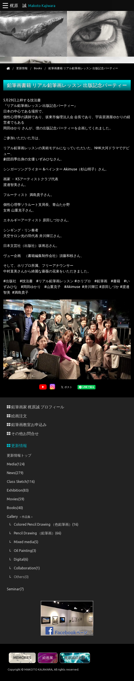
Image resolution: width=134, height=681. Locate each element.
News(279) (15, 473)
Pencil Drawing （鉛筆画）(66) (37, 533)
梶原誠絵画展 (74, 658)
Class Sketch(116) (21, 481)
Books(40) (15, 508)
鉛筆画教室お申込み (27, 425)
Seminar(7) (15, 589)
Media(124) (16, 464)
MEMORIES (22, 658)
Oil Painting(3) (25, 551)
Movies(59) (15, 499)
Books (38, 68)
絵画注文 (17, 416)
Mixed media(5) (26, 542)
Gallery (20, 516)
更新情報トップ (19, 455)
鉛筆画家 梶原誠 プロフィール (35, 407)
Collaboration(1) (27, 568)
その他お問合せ (23, 433)
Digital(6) (21, 559)
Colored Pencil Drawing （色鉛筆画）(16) (46, 524)
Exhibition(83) (18, 490)
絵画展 (47, 658)
